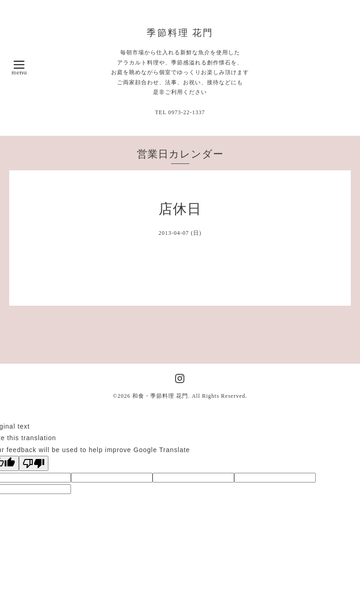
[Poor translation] (33, 463)
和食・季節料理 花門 (160, 396)
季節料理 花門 (180, 33)
